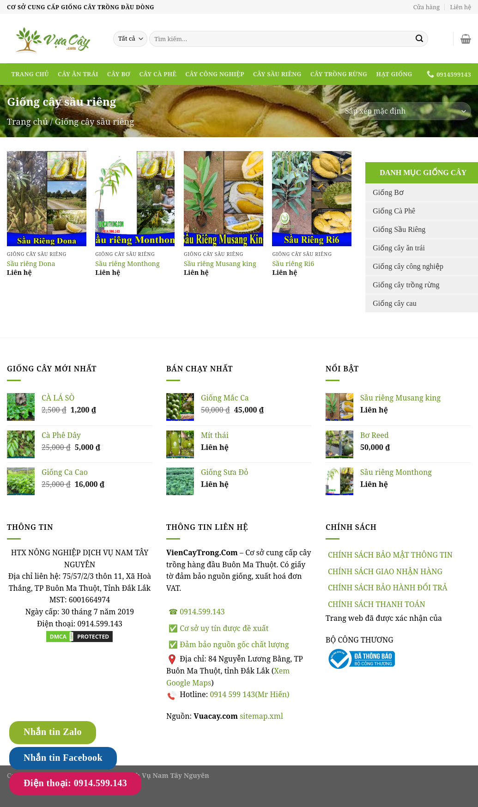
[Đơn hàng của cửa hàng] (405, 111)
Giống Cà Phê (394, 211)
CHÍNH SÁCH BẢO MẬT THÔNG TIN (390, 555)
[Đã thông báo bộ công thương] (360, 658)
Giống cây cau (394, 303)
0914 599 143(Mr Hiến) (249, 694)
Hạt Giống (394, 74)
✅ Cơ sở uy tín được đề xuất (219, 628)
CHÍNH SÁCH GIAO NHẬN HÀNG (385, 571)
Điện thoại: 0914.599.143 (75, 783)
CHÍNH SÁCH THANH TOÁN (376, 604)
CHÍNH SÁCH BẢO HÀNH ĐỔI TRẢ (388, 587)
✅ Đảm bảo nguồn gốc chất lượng (229, 644)
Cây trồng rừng (338, 74)
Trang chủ (30, 74)
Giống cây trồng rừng (406, 285)
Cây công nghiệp (214, 74)
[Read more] (46, 198)
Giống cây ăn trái (399, 248)
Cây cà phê (157, 74)
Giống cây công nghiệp (408, 266)
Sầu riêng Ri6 (293, 264)
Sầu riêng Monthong (127, 264)
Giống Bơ (388, 192)
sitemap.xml (261, 716)
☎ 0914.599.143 (197, 612)
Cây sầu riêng (277, 74)
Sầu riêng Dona (31, 264)
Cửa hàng (426, 7)
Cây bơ (118, 74)
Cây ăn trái (78, 74)
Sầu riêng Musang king (220, 264)
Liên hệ (460, 7)
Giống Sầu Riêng (399, 229)
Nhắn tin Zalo (53, 732)
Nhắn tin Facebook (63, 757)
